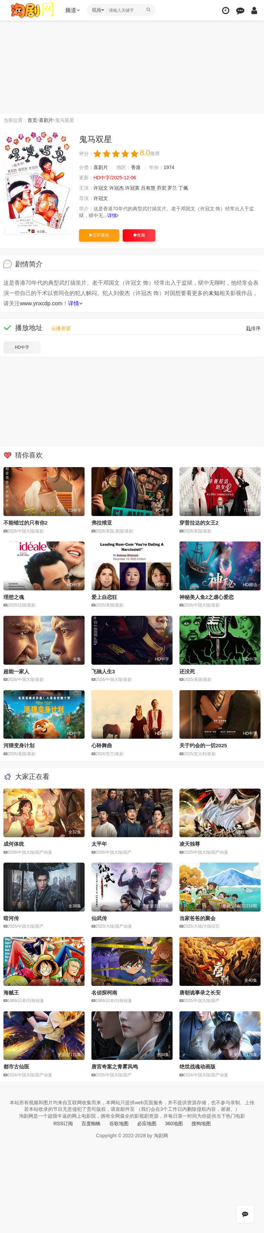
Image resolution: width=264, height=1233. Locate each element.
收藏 (139, 235)
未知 (213, 293)
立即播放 (99, 235)
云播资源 (60, 328)
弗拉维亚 (101, 523)
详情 (113, 215)
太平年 (99, 844)
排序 (253, 328)
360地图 (174, 1123)
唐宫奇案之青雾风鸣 (114, 1066)
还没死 (187, 671)
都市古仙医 (16, 1066)
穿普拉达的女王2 (198, 523)
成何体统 (13, 844)
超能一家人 (16, 671)
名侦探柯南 (104, 992)
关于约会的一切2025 (203, 745)
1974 (169, 167)
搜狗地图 (201, 1123)
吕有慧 (148, 188)
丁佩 (183, 188)
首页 (32, 120)
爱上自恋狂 (104, 597)
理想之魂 (13, 597)
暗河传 (11, 918)
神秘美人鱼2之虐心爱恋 (206, 597)
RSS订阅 (63, 1123)
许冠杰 (116, 188)
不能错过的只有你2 (25, 523)
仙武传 (99, 918)
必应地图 (146, 1123)
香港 (136, 167)
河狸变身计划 (18, 745)
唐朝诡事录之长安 (200, 992)
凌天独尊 (189, 844)
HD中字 (22, 347)
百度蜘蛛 (91, 1123)
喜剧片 (46, 120)
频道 (72, 10)
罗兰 (172, 188)
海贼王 (11, 992)
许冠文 (101, 188)
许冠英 (132, 188)
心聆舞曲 (101, 745)
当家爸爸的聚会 (197, 918)
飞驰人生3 (103, 671)
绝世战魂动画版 (197, 1066)
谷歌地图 (119, 1123)
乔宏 (161, 188)
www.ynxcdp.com (41, 303)
